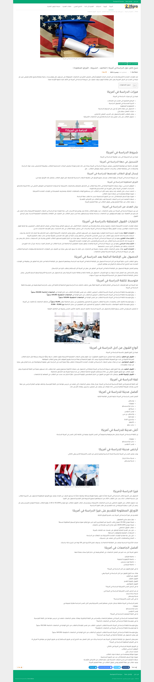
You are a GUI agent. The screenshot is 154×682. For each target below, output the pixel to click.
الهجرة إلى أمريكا (132, 63)
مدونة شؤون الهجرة (53, 6)
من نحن (136, 1)
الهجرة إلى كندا (89, 6)
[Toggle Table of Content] (134, 85)
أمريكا (111, 6)
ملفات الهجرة (67, 6)
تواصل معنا (129, 1)
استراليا (98, 6)
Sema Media (30, 679)
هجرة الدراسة (122, 63)
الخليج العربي (78, 6)
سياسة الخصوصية (118, 1)
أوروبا (105, 6)
